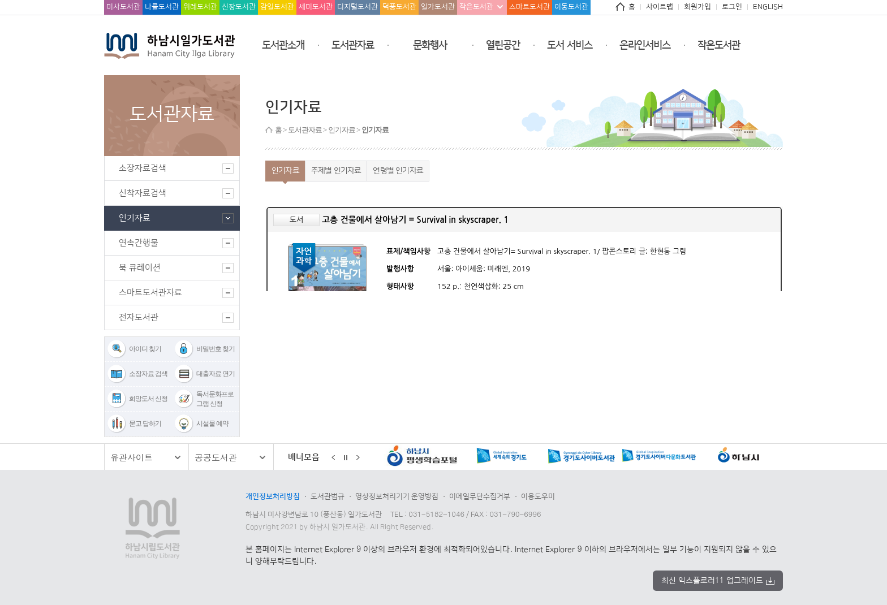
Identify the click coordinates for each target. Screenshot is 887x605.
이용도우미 (538, 496)
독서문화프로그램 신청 (215, 399)
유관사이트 (131, 457)
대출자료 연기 (215, 374)
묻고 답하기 (145, 423)
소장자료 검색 (148, 374)
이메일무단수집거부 (479, 496)
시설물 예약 (212, 423)
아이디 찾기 (145, 349)
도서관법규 (328, 496)
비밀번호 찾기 (215, 349)
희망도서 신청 (148, 399)
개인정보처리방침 (273, 496)
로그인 (732, 7)
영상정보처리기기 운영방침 (396, 496)
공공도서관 (216, 457)
